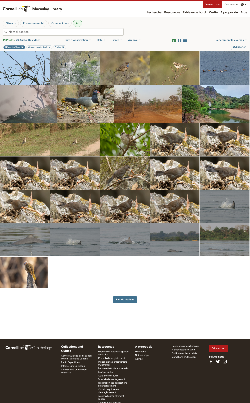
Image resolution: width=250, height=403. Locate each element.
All (77, 23)
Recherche (154, 12)
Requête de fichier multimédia (113, 368)
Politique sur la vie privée (184, 353)
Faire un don (212, 4)
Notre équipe (142, 355)
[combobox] (66, 31)
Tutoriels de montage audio (112, 379)
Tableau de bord (194, 12)
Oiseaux (11, 23)
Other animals (60, 23)
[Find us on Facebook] (211, 361)
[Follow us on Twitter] (218, 361)
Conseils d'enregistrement (111, 358)
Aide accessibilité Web (183, 350)
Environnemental (33, 23)
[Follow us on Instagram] (225, 361)
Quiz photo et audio (108, 376)
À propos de (229, 12)
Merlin (213, 12)
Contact (139, 359)
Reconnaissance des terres (185, 346)
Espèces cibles (105, 372)
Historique (140, 351)
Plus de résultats (125, 299)
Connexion (231, 4)
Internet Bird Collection (73, 366)
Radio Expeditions (70, 362)
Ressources (172, 12)
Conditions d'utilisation (184, 357)
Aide (244, 12)
